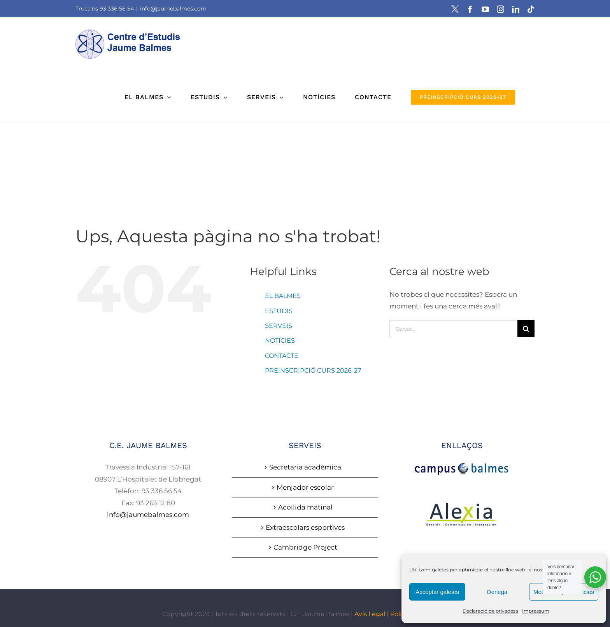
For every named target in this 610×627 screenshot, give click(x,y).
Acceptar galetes (437, 591)
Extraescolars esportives (305, 527)
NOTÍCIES (280, 340)
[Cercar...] (453, 328)
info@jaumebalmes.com (173, 8)
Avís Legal (369, 614)
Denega (497, 591)
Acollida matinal (305, 507)
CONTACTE (281, 355)
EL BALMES (283, 295)
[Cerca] (526, 328)
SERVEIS (278, 325)
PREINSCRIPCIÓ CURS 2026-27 (313, 370)
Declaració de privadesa (490, 611)
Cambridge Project (305, 547)
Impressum (535, 611)
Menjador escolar (305, 487)
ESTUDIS (279, 311)
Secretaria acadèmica (305, 467)
